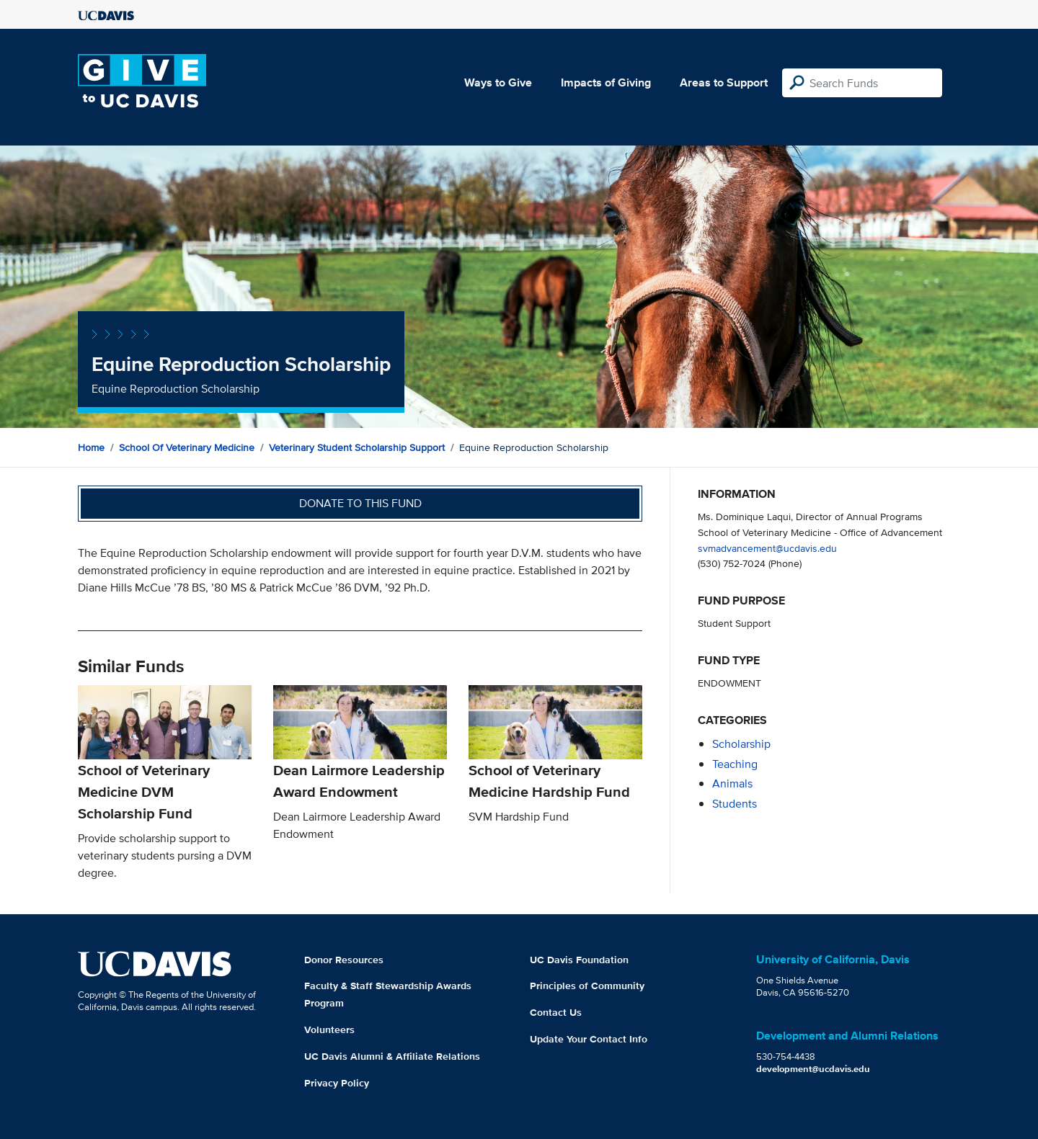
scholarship (741, 744)
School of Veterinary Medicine (186, 447)
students (734, 803)
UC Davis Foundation (579, 959)
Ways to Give (498, 82)
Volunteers (329, 1029)
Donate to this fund (360, 503)
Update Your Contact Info (588, 1039)
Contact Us (556, 1012)
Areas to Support (724, 82)
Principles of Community (587, 985)
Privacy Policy (336, 1083)
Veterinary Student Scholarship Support (357, 447)
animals (732, 783)
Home (91, 447)
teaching (735, 764)
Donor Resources (343, 959)
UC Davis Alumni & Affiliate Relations (392, 1056)
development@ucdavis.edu (813, 1069)
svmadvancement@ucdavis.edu (767, 547)
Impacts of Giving (606, 82)
